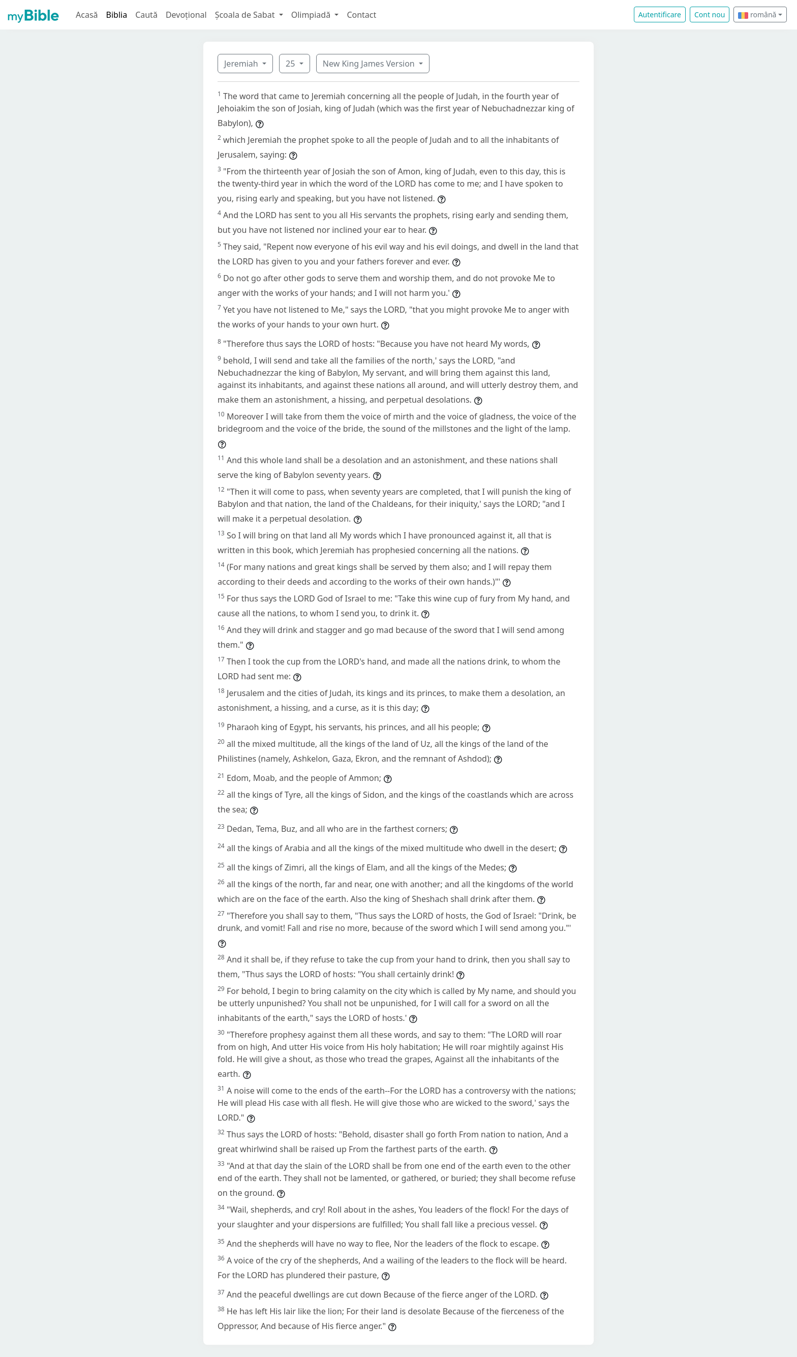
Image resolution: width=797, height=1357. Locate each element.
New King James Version (370, 63)
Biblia (117, 14)
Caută (146, 14)
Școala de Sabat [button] (246, 14)
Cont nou (709, 14)
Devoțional (186, 14)
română (757, 14)
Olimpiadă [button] (312, 14)
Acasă (87, 14)
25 (291, 63)
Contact (361, 14)
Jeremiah (242, 63)
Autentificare (659, 14)
